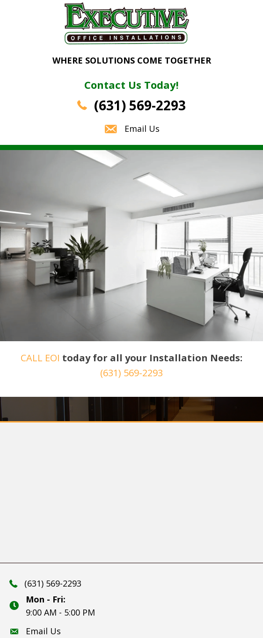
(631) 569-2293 (140, 105)
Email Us (142, 128)
